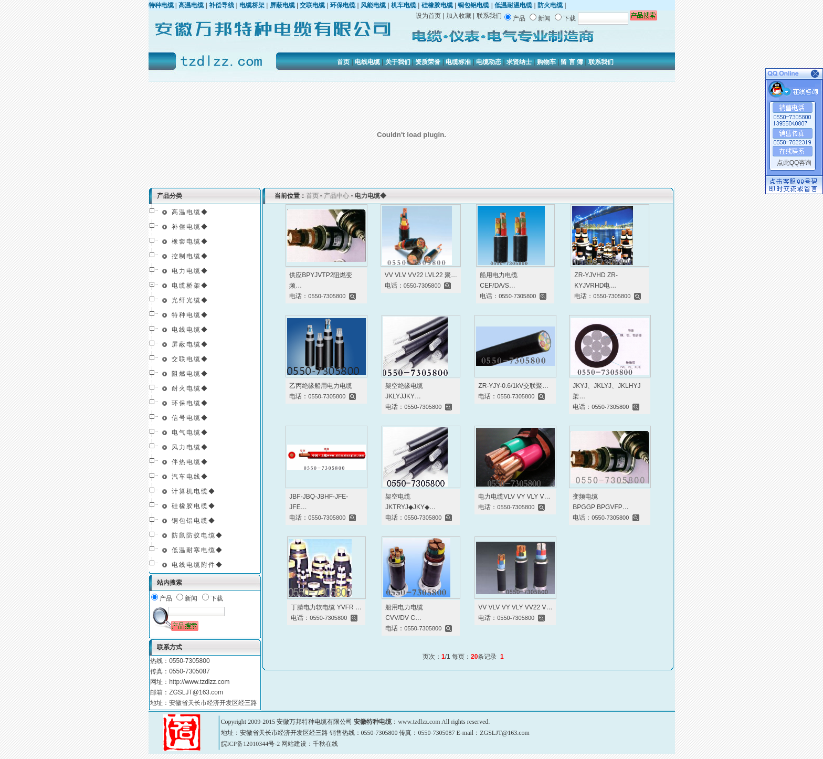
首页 (343, 62)
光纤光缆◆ (190, 300)
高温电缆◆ (190, 212)
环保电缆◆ (190, 403)
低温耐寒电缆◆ (197, 550)
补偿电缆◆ (190, 226)
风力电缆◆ (190, 447)
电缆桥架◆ (190, 285)
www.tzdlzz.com (419, 721)
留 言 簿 (572, 62)
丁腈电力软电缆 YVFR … (326, 607)
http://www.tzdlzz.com (199, 682)
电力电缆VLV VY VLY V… (514, 496)
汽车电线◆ (190, 476)
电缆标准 (458, 62)
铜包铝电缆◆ (194, 520)
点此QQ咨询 (794, 162)
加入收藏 (458, 15)
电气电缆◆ (190, 432)
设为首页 (428, 15)
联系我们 (489, 15)
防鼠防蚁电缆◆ (197, 535)
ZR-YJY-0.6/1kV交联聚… (513, 385)
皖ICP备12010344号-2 (250, 743)
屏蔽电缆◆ (190, 344)
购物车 (546, 62)
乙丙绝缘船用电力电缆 (320, 385)
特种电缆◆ (190, 315)
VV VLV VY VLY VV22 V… (515, 607)
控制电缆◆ (190, 256)
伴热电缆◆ (190, 462)
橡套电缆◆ (190, 241)
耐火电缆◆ (190, 388)
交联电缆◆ (190, 359)
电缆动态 (488, 62)
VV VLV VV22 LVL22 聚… (421, 275)
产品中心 (336, 195)
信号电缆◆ (190, 417)
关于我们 (397, 62)
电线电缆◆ (190, 329)
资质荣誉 (427, 62)
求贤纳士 (519, 62)
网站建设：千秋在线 (309, 743)
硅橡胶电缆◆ (194, 506)
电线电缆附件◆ (197, 564)
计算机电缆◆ (194, 491)
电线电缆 (367, 62)
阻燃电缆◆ (190, 373)
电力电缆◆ (190, 271)
